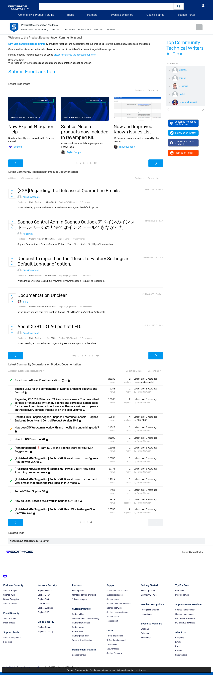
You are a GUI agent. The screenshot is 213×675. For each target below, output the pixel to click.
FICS (25, 301)
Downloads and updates (117, 590)
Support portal (112, 599)
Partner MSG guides (81, 622)
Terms (19, 667)
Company (179, 637)
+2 (66, 380)
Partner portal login (80, 635)
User (203, 5)
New (197, 27)
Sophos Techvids (114, 608)
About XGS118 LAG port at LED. (49, 326)
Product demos (182, 595)
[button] (179, 6)
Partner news (78, 627)
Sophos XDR (9, 595)
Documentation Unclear (42, 295)
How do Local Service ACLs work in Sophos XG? (44, 501)
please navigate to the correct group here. (75, 54)
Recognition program (150, 609)
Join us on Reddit (181, 153)
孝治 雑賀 (28, 233)
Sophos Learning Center (117, 612)
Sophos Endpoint (10, 590)
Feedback (56, 30)
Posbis (182, 94)
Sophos (18, 146)
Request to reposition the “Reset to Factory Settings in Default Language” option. (73, 261)
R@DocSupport (75, 152)
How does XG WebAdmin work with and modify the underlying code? (57, 427)
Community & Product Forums (36, 14)
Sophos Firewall (45, 590)
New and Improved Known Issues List (133, 129)
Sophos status (112, 616)
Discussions (69, 30)
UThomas (183, 86)
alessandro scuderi (145, 382)
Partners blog (78, 614)
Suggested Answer (10, 428)
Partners (92, 14)
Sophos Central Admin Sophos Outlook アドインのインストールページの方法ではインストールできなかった (76, 224)
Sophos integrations (12, 637)
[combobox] (106, 6)
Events (178, 642)
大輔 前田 (183, 70)
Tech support (112, 621)
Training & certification (82, 640)
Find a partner (78, 590)
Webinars (145, 629)
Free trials (179, 590)
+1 (78, 501)
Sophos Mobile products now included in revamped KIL (84, 132)
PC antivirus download (185, 622)
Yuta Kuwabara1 (31, 196)
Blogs (70, 14)
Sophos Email (9, 618)
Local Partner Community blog (85, 618)
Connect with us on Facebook (182, 143)
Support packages (114, 595)
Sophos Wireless (45, 608)
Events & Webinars (121, 14)
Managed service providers (84, 595)
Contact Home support (185, 614)
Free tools (7, 642)
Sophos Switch (44, 599)
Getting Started (155, 14)
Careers (178, 650)
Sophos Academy (114, 653)
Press (177, 646)
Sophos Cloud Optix (47, 631)
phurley (182, 78)
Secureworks (181, 655)
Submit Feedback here (32, 72)
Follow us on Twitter (183, 133)
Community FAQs (149, 595)
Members (111, 30)
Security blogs (112, 648)
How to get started (149, 590)
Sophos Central (45, 627)
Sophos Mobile (9, 603)
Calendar (145, 633)
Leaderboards (84, 30)
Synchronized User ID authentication (37, 380)
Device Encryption (11, 599)
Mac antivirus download (185, 618)
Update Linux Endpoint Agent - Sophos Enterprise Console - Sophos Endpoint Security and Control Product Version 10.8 (56, 418)
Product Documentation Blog (34, 30)
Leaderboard (146, 614)
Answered (10, 379)
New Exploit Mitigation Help (31, 129)
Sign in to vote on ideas (12, 190)
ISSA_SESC (141, 420)
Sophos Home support (185, 609)
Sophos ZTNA (44, 595)
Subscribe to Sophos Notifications (183, 123)
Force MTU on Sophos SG (30, 491)
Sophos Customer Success (118, 603)
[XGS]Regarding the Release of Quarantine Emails (68, 190)
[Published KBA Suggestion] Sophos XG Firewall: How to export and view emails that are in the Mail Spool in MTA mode (56, 481)
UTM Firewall (44, 603)
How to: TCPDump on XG (30, 439)
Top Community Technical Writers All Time (185, 48)
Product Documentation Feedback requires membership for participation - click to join (106, 670)
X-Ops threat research (116, 640)
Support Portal (186, 14)
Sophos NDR (43, 612)
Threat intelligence (114, 635)
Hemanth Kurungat (188, 102)
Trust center (111, 644)
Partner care (77, 631)
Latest (145, 378)
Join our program (79, 599)
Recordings (146, 637)
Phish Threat (9, 622)
